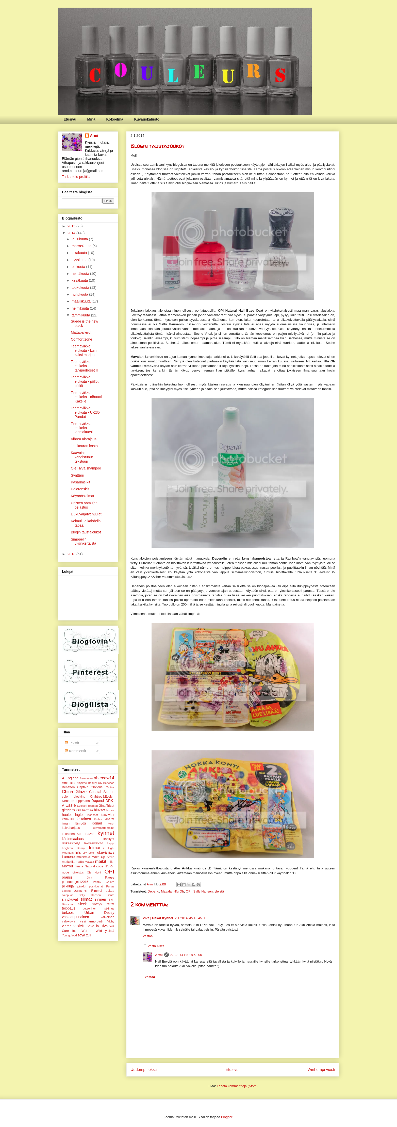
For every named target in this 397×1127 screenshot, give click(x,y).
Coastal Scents (101, 792)
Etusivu (69, 119)
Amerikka (68, 783)
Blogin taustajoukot (86, 532)
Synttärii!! (78, 475)
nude (65, 872)
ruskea (109, 891)
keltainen (84, 819)
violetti (79, 925)
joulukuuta (80, 239)
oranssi (67, 877)
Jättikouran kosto (84, 446)
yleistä (219, 891)
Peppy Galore (103, 881)
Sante (110, 895)
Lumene (68, 857)
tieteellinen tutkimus (98, 908)
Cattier (110, 787)
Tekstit (72, 743)
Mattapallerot (81, 332)
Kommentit (75, 751)
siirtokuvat (70, 899)
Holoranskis (80, 489)
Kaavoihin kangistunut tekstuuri (82, 457)
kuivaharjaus (71, 828)
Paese (109, 877)
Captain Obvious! (90, 787)
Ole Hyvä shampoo (86, 468)
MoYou (67, 866)
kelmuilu (68, 819)
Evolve (81, 805)
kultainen (68, 834)
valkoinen (107, 917)
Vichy (110, 921)
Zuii (88, 935)
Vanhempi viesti (321, 1069)
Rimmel (96, 891)
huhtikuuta (80, 294)
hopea (110, 810)
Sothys (97, 904)
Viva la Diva (97, 926)
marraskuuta (82, 246)
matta (80, 862)
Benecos (108, 782)
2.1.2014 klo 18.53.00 (186, 955)
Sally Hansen (203, 891)
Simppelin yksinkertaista (83, 541)
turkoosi (68, 913)
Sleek (82, 904)
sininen (100, 899)
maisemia (83, 857)
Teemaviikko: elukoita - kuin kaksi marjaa (83, 350)
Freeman (92, 805)
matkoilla (68, 862)
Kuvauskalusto (146, 119)
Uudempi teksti (143, 1069)
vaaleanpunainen (75, 917)
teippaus (68, 908)
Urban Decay (99, 913)
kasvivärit (107, 815)
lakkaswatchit (93, 843)
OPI (188, 891)
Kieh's (98, 819)
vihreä (67, 926)
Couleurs (62, 14)
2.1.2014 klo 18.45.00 (190, 918)
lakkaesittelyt (71, 843)
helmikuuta (81, 308)
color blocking (73, 796)
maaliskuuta (82, 301)
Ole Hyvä (94, 872)
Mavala (166, 891)
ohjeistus (78, 872)
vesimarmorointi (91, 921)
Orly (89, 877)
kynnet (105, 833)
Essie (70, 805)
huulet (67, 815)
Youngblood (69, 935)
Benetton (68, 787)
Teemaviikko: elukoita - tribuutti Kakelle (86, 397)
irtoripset (92, 814)
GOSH (76, 810)
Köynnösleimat (82, 496)
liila (77, 852)
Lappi (110, 843)
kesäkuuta (80, 280)
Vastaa (148, 936)
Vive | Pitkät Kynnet (158, 918)
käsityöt (108, 839)
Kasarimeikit (80, 482)
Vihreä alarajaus (83, 439)
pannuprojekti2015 (75, 882)
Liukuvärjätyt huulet (86, 514)
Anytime (82, 782)
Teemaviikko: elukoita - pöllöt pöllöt (84, 381)
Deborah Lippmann (76, 801)
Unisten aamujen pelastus (84, 505)
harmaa (87, 810)
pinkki (81, 886)
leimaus (96, 847)
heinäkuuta (81, 274)
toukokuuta (81, 287)
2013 (72, 554)
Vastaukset (156, 946)
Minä (91, 119)
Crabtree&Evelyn (102, 796)
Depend (153, 891)
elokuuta (79, 267)
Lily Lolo (88, 852)
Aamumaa (86, 778)
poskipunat (96, 886)
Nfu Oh (178, 891)
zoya (81, 935)
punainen (81, 890)
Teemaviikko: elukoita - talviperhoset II (84, 366)
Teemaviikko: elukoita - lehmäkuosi (82, 428)
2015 (72, 226)
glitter (66, 810)
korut (111, 823)
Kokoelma (114, 119)
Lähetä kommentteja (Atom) (237, 1086)
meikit (100, 861)
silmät (86, 899)
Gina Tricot (106, 806)
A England (70, 778)
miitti (111, 862)
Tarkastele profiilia (76, 177)
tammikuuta (81, 315)
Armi (159, 955)
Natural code (94, 866)
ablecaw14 (104, 778)
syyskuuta (80, 260)
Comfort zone (81, 339)
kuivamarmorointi (103, 827)
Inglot (79, 815)
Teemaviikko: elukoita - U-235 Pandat (85, 412)
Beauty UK (95, 782)
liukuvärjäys (105, 852)
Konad (97, 823)
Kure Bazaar (86, 834)
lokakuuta (80, 253)
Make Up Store (103, 857)
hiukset (99, 810)
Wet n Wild (91, 931)
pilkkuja (68, 886)
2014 (72, 233)
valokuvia (68, 921)
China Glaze (74, 791)
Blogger (226, 1117)
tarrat (110, 904)
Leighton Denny (73, 848)
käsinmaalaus (73, 839)
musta (78, 866)
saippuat (67, 895)
